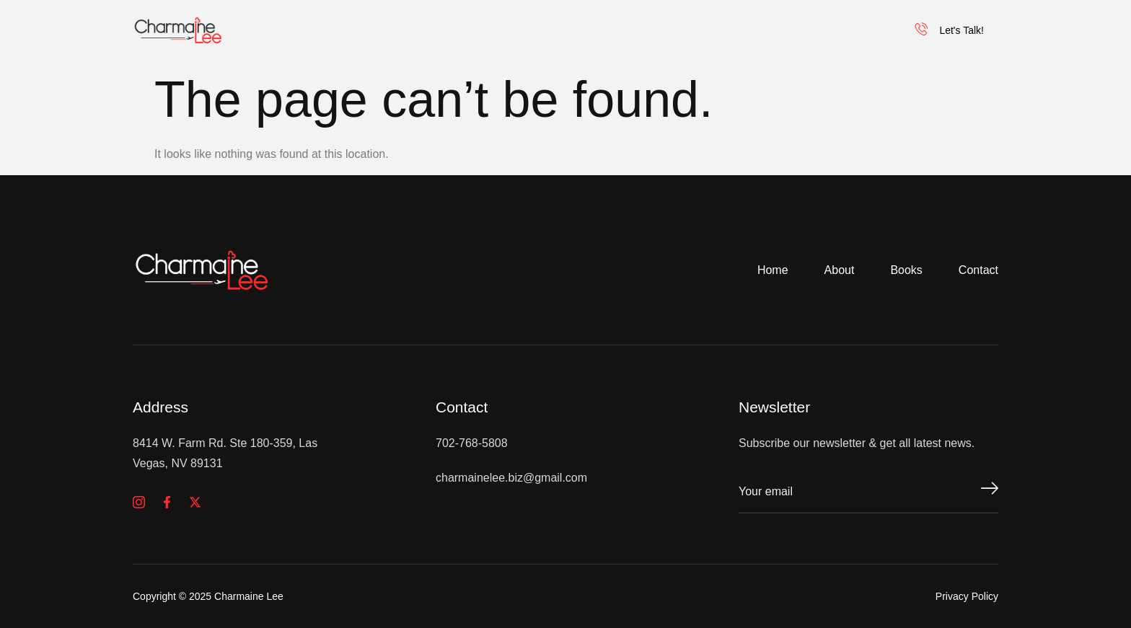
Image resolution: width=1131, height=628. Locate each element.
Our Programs (762, 30)
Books (657, 30)
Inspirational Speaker (526, 30)
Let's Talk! (949, 30)
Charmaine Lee (372, 30)
